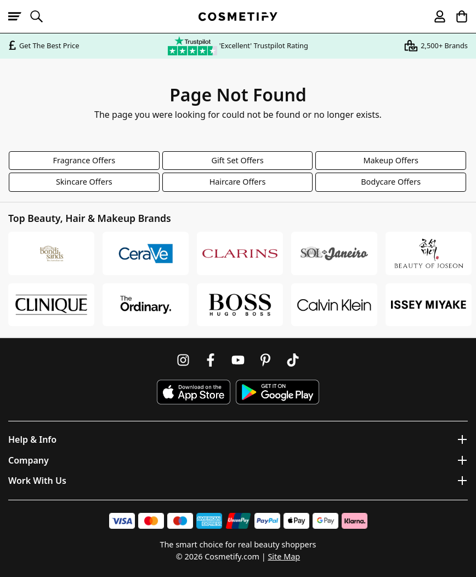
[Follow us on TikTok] (293, 360)
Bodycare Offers (391, 181)
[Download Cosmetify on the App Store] (193, 392)
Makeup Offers (390, 160)
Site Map (284, 556)
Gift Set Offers (237, 160)
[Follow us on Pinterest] (265, 360)
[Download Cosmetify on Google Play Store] (277, 392)
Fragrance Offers (84, 160)
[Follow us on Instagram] (183, 360)
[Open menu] (19, 16)
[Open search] (41, 16)
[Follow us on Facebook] (211, 360)
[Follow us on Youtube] (238, 360)
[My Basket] (457, 16)
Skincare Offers (84, 181)
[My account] (435, 16)
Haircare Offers (237, 181)
